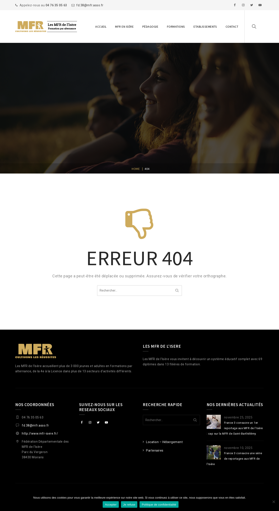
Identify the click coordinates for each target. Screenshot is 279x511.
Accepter (110, 504)
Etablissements (205, 27)
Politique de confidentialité (159, 504)
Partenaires (154, 450)
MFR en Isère (124, 27)
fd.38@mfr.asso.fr (90, 5)
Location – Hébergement (164, 442)
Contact (232, 27)
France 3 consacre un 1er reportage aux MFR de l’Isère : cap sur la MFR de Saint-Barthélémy (235, 428)
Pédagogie (150, 27)
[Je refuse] (273, 501)
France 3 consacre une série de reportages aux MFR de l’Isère (234, 459)
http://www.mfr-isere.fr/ (40, 433)
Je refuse (129, 504)
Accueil (101, 27)
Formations (176, 27)
